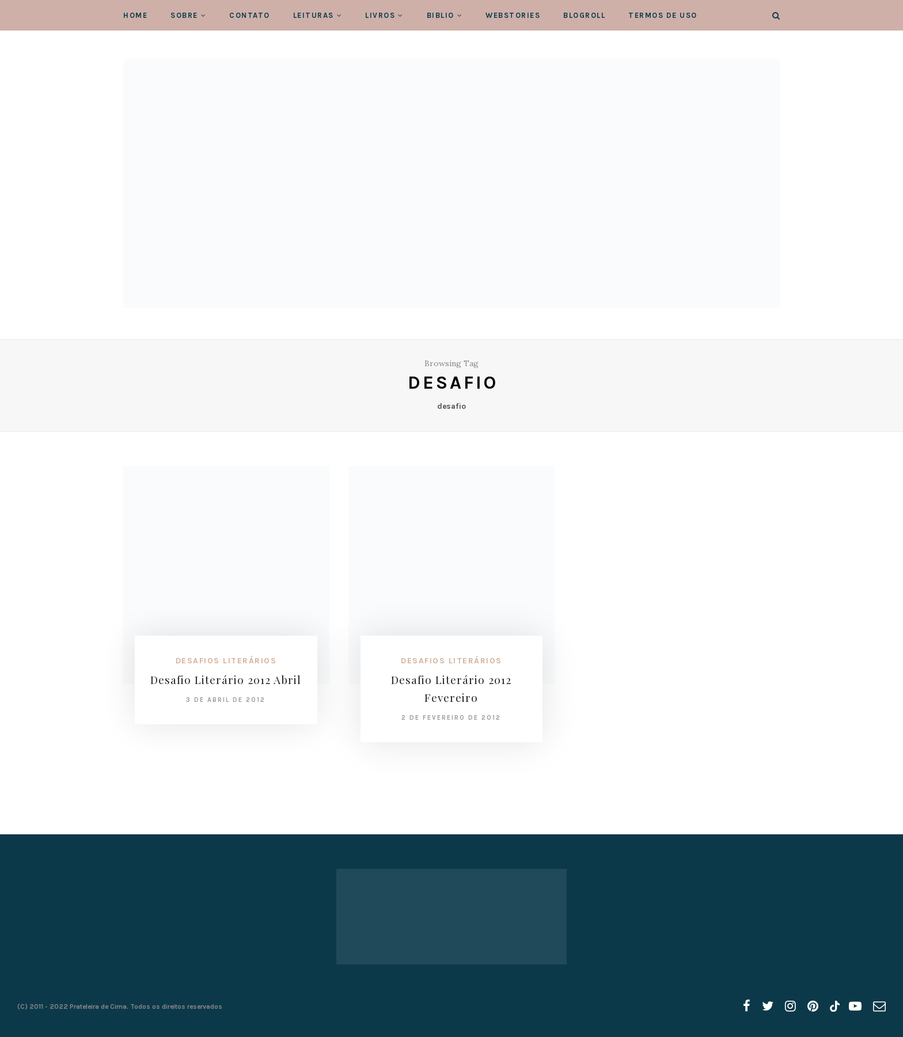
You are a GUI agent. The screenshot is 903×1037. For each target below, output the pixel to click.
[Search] (776, 16)
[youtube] (855, 1006)
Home (135, 15)
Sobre (184, 15)
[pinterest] (812, 1006)
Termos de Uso (662, 15)
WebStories (512, 15)
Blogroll (584, 15)
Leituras (313, 15)
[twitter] (767, 1006)
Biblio (440, 15)
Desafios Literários (226, 661)
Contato (249, 15)
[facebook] (746, 1006)
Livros (380, 15)
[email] (879, 1006)
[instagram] (790, 1006)
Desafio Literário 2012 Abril (225, 679)
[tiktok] (833, 1006)
